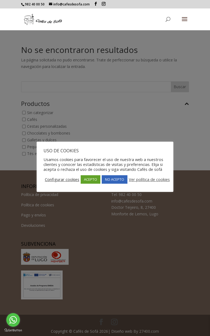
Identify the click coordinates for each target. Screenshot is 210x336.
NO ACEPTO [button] (114, 179)
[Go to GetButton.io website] (13, 330)
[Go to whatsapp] (13, 320)
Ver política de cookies (149, 179)
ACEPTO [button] (90, 179)
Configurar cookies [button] (62, 179)
